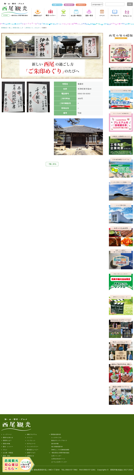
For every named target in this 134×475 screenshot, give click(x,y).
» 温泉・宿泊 (5, 455)
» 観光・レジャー (7, 446)
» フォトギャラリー (31, 446)
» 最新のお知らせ (7, 437)
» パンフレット (30, 440)
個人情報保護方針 (56, 446)
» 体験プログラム (31, 434)
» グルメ (4, 449)
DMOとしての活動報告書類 (59, 449)
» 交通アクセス (30, 452)
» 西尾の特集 (5, 443)
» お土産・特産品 (7, 452)
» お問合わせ (29, 455)
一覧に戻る (52, 164)
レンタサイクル (55, 437)
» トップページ (6, 434)
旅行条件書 (54, 443)
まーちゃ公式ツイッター (58, 462)
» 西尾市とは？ (6, 440)
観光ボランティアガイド (58, 440)
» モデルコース (30, 443)
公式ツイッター (55, 455)
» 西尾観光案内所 (55, 434)
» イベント (29, 437)
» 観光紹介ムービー (31, 449)
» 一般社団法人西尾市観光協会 (59, 452)
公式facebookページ (57, 458)
